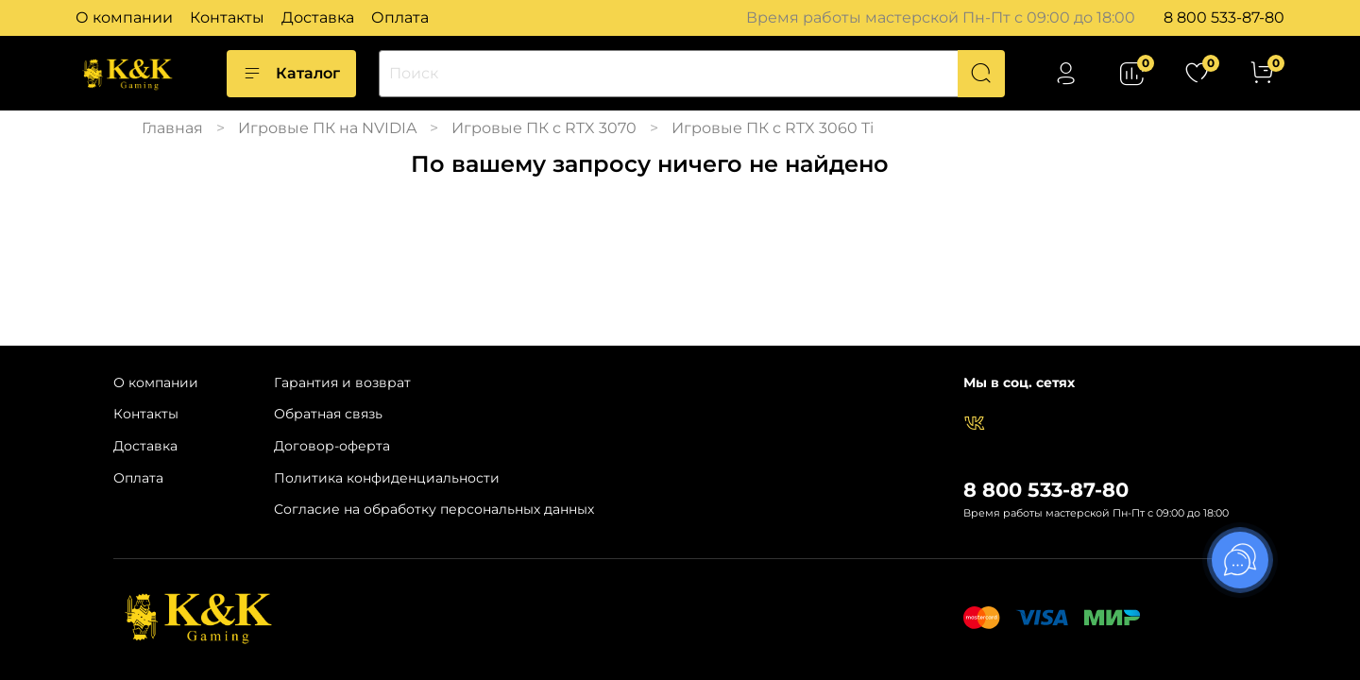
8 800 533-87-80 (1224, 17)
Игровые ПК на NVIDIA (327, 128)
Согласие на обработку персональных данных (434, 509)
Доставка (317, 17)
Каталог (291, 73)
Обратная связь (328, 413)
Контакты (227, 17)
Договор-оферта (332, 445)
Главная (172, 128)
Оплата (400, 17)
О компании (124, 17)
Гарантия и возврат (342, 382)
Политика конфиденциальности (387, 477)
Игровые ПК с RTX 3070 (544, 128)
